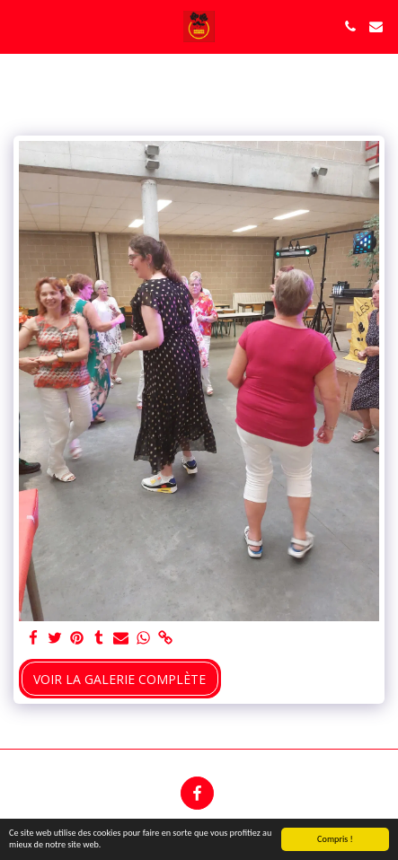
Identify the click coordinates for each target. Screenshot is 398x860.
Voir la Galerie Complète (119, 679)
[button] (19, 25)
